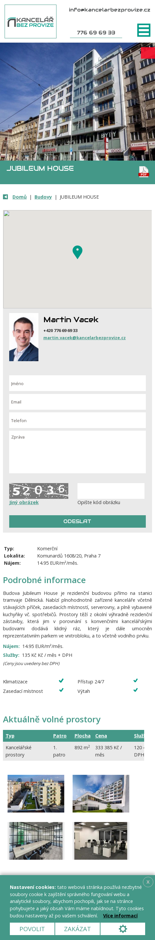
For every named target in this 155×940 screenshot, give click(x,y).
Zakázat (77, 929)
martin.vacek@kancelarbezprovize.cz (84, 338)
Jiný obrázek (24, 502)
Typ (10, 736)
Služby (141, 736)
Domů (19, 197)
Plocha (83, 736)
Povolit (32, 929)
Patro (60, 736)
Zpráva (77, 452)
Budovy (43, 197)
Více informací (120, 915)
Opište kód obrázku (99, 502)
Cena (101, 736)
